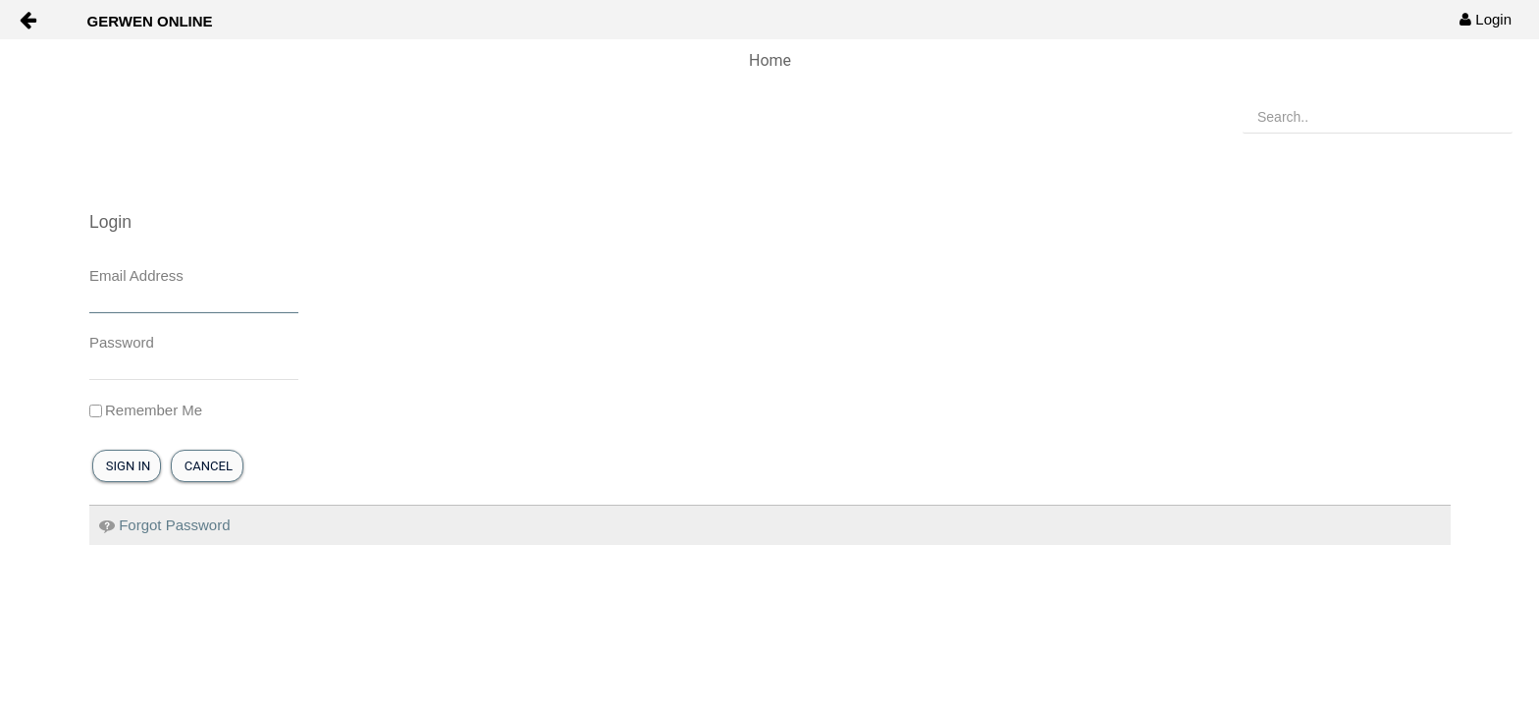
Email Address (136, 275)
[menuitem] (1485, 19)
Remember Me (145, 410)
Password (121, 342)
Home (770, 60)
